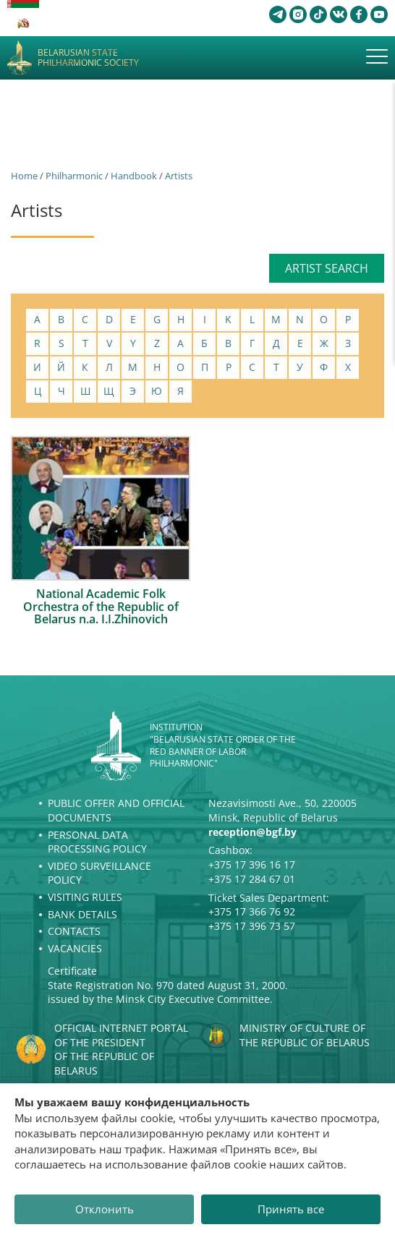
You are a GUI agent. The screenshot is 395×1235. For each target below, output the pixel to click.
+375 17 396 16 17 (251, 864)
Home (24, 175)
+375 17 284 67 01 (251, 879)
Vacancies (75, 948)
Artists (178, 175)
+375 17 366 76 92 (251, 911)
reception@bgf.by (252, 832)
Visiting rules (85, 897)
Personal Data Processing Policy (97, 842)
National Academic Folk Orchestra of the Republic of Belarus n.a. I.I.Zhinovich (101, 606)
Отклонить (104, 1209)
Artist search (326, 268)
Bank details (82, 914)
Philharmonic (74, 175)
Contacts (74, 931)
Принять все (291, 1209)
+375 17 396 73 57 (251, 926)
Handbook (134, 175)
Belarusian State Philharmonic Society (88, 58)
